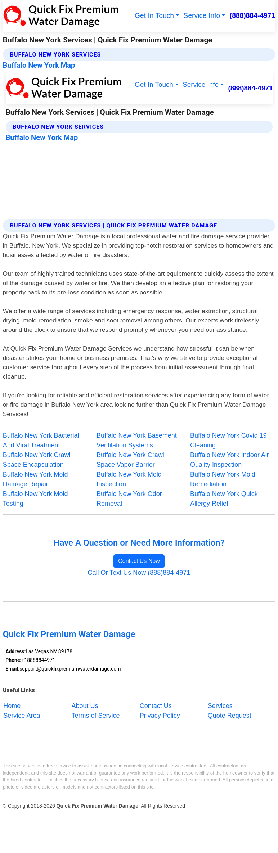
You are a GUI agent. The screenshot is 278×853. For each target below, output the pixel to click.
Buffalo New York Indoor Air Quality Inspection (229, 459)
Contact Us (156, 705)
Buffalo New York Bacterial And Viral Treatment (41, 440)
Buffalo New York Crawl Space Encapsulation (37, 459)
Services (220, 705)
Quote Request (229, 715)
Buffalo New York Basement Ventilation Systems (137, 440)
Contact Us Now (139, 561)
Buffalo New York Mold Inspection (129, 479)
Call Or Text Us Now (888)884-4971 (139, 572)
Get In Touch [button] (154, 15)
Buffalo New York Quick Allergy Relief (224, 498)
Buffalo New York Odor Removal (129, 498)
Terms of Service (96, 715)
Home (12, 705)
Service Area (21, 715)
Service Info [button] (202, 15)
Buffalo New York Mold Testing (35, 498)
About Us (85, 705)
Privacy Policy (160, 715)
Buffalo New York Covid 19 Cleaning (228, 440)
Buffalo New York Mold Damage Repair (35, 479)
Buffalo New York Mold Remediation (222, 479)
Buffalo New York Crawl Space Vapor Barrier (130, 459)
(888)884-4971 (252, 15)
